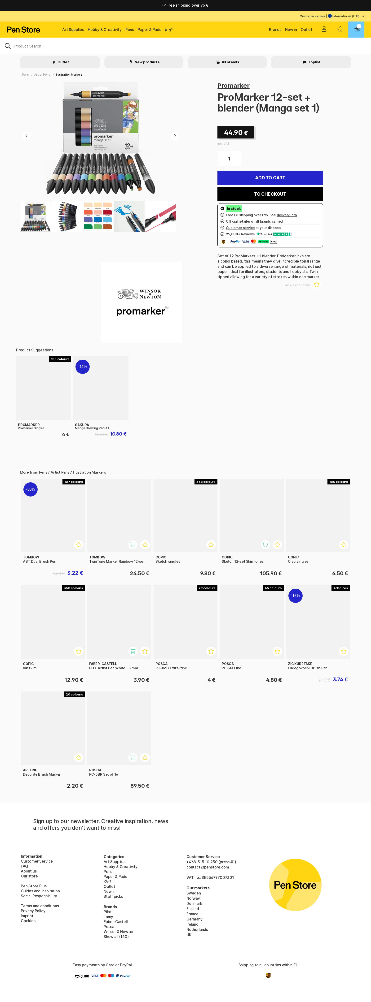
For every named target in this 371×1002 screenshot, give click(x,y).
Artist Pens (42, 74)
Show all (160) (116, 936)
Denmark (194, 903)
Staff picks (113, 896)
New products (147, 62)
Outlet (306, 29)
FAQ (24, 866)
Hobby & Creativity (105, 29)
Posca (109, 926)
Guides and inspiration (40, 891)
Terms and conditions (40, 905)
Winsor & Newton (119, 931)
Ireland (192, 924)
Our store (29, 876)
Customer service (312, 16)
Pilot (108, 911)
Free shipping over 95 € (186, 5)
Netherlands (197, 929)
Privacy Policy (33, 910)
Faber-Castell (116, 921)
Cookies (28, 920)
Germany (194, 919)
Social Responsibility (39, 896)
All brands (230, 62)
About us (29, 871)
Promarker (233, 85)
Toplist (314, 62)
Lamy (108, 916)
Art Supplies (73, 29)
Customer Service (37, 861)
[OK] (185, 46)
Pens (129, 29)
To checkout (270, 194)
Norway (193, 898)
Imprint (27, 915)
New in (291, 29)
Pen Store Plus (34, 886)
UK (188, 934)
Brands (275, 29)
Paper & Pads (149, 29)
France (192, 913)
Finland (192, 908)
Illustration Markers (69, 74)
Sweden (193, 893)
